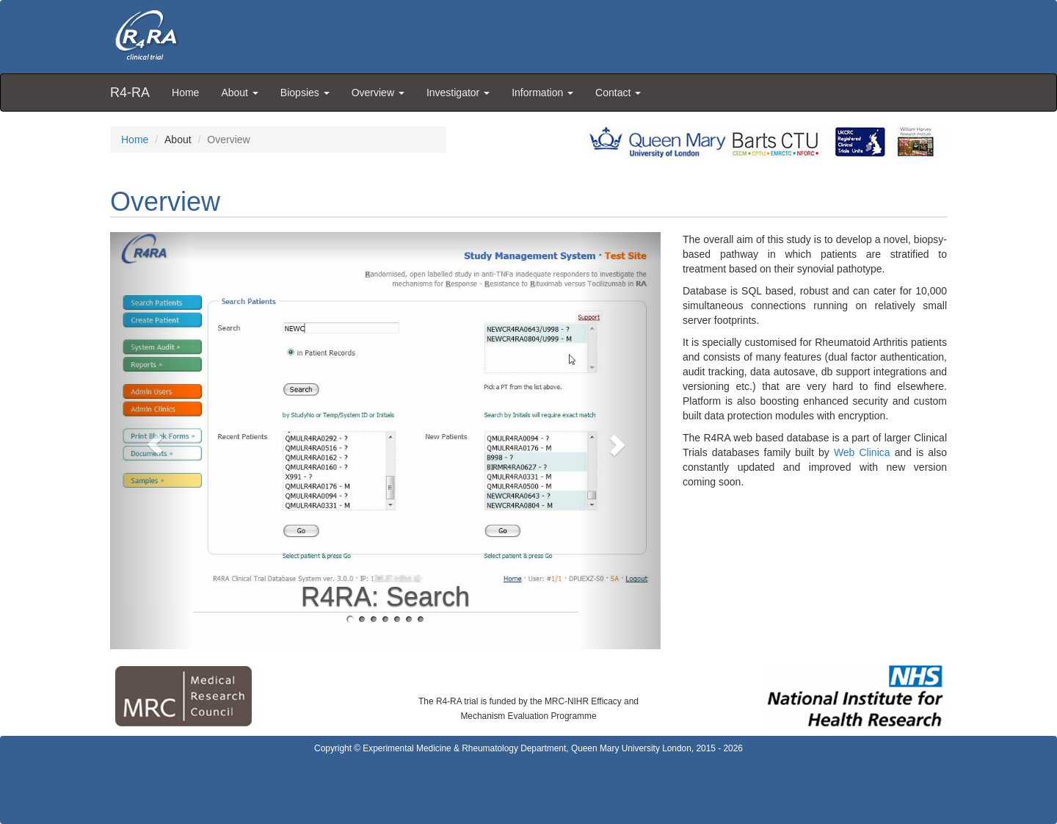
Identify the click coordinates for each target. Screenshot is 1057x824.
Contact (618, 92)
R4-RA (130, 92)
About (239, 92)
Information (542, 92)
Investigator (458, 92)
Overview (378, 92)
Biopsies (305, 92)
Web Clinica (862, 452)
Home (185, 92)
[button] (151, 440)
